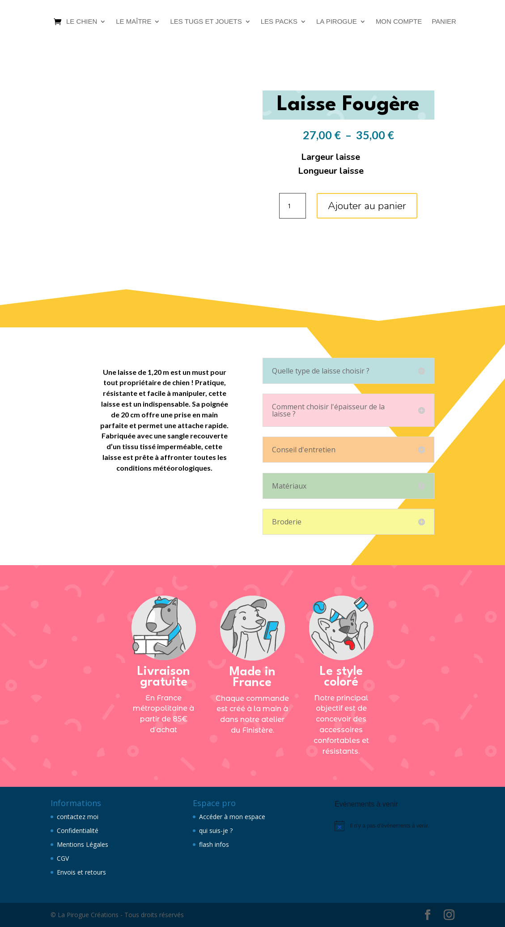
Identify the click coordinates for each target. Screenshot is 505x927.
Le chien (81, 21)
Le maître (133, 21)
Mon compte (399, 21)
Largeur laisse (330, 157)
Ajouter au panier (367, 206)
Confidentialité (77, 830)
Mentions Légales (82, 844)
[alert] (394, 825)
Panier (444, 21)
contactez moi (77, 816)
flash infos (214, 844)
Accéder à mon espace (232, 816)
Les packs (279, 21)
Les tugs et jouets (206, 21)
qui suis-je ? (216, 830)
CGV (63, 858)
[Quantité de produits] (292, 206)
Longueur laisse (331, 171)
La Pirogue (336, 21)
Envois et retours (81, 872)
